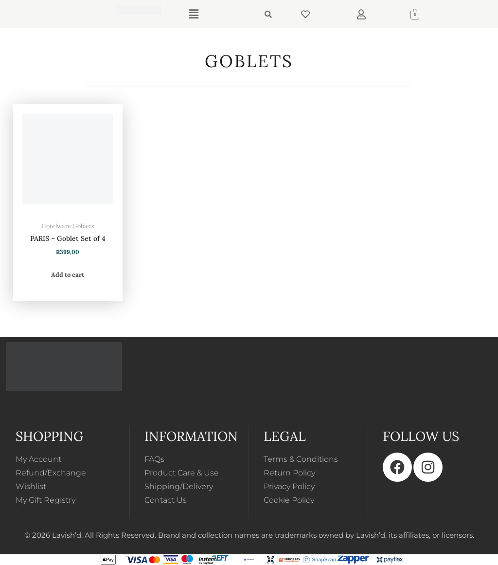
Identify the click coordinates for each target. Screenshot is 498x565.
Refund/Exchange (51, 472)
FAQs (154, 459)
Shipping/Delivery (178, 486)
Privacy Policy (289, 486)
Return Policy (289, 472)
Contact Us (165, 500)
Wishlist (31, 486)
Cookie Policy (289, 500)
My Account (38, 459)
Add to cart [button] (67, 275)
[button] (193, 14)
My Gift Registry (45, 500)
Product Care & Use (181, 472)
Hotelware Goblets (67, 226)
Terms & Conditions (301, 459)
